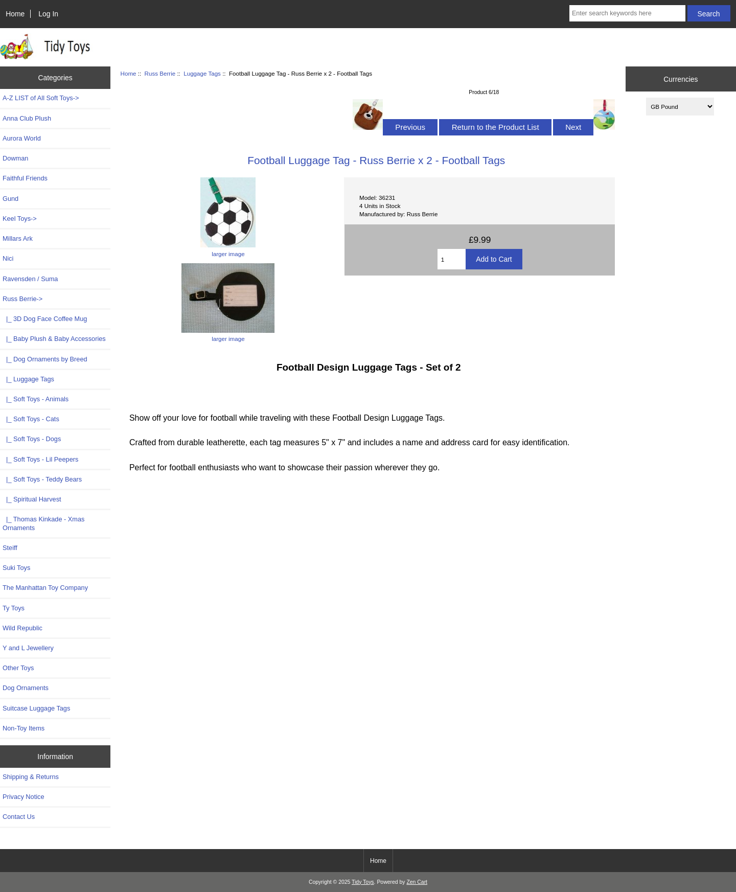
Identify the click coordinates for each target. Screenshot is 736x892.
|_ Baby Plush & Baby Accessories (54, 338)
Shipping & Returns (31, 777)
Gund (10, 198)
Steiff (10, 548)
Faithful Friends (25, 178)
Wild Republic (22, 628)
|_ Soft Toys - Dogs (32, 439)
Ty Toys (14, 608)
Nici (8, 258)
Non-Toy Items (23, 728)
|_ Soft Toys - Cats (31, 419)
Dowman (15, 158)
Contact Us (19, 816)
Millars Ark (18, 238)
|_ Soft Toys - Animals (35, 399)
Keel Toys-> (20, 218)
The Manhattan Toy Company (45, 587)
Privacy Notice (23, 796)
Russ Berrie (160, 73)
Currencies (680, 79)
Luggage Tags (202, 73)
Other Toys (18, 668)
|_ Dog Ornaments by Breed (45, 359)
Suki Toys (16, 567)
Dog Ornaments (26, 688)
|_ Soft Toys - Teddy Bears (42, 479)
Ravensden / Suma (30, 279)
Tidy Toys (363, 882)
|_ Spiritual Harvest (32, 499)
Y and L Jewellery (28, 648)
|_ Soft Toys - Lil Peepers (40, 459)
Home (15, 14)
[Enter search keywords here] (627, 13)
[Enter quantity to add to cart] (452, 259)
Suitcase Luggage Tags (36, 708)
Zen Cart (416, 882)
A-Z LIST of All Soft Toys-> (41, 98)
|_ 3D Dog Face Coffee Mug (45, 319)
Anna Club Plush (27, 118)
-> (22, 299)
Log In (48, 14)
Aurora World (22, 138)
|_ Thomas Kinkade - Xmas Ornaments (43, 523)
